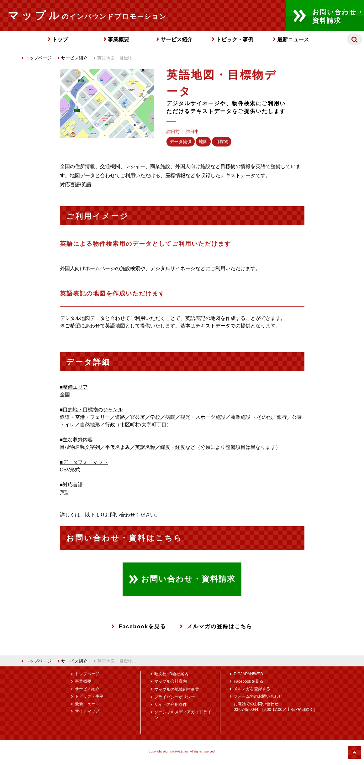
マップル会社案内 (170, 681)
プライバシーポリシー (174, 697)
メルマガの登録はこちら (216, 626)
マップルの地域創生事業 (176, 689)
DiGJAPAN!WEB (248, 674)
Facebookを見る (139, 626)
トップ (60, 40)
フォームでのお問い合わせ (258, 696)
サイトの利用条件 (170, 704)
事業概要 (118, 40)
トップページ (36, 57)
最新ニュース (293, 40)
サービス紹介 (177, 40)
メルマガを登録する (252, 689)
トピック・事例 (234, 40)
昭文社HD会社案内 (171, 674)
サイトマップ (87, 711)
